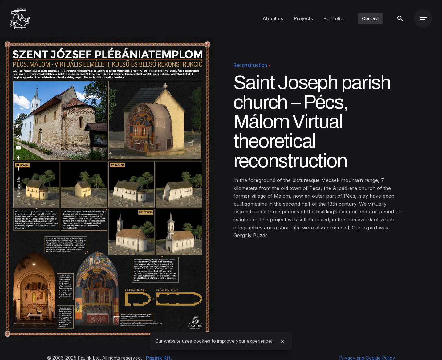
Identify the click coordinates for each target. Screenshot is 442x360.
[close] (282, 341)
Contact (370, 18)
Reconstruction (250, 65)
